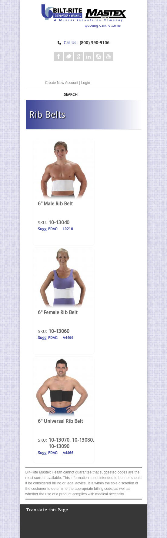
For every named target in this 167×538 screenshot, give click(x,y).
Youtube (108, 56)
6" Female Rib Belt (58, 312)
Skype (98, 56)
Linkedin (88, 56)
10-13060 (58, 331)
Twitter (68, 56)
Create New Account (61, 83)
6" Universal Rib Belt (60, 421)
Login (85, 83)
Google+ (78, 56)
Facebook (58, 56)
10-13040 (58, 222)
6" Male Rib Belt (55, 204)
